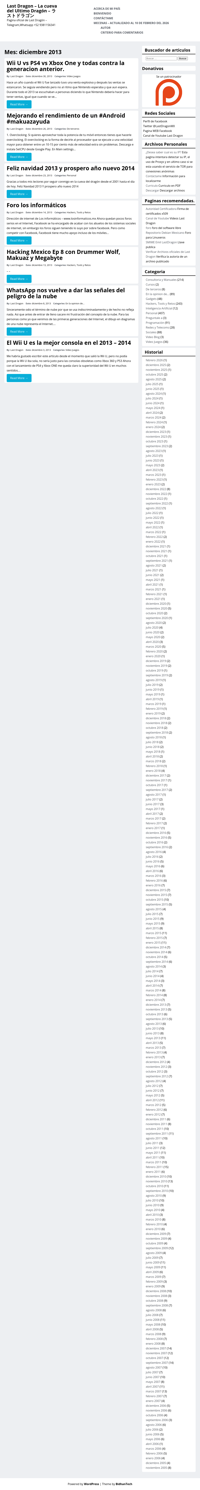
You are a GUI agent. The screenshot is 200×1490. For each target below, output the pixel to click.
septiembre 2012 (157, 1076)
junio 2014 (152, 976)
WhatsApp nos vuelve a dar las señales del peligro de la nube (66, 293)
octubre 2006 (154, 1415)
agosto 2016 (154, 852)
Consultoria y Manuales (161, 280)
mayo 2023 (153, 465)
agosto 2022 (154, 508)
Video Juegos (74, 76)
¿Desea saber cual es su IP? (163, 152)
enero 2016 (153, 885)
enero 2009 (153, 1286)
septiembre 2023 (157, 446)
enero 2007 (153, 1401)
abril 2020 (152, 642)
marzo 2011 (153, 1162)
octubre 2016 (154, 842)
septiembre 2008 (157, 1305)
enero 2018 (153, 771)
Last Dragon (16, 76)
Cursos (150, 284)
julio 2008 (152, 1315)
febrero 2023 (154, 479)
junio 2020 (152, 632)
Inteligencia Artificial (159, 308)
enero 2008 (153, 1344)
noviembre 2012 (156, 1067)
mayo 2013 (153, 1038)
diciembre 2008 (156, 1291)
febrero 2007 (154, 1396)
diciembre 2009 (156, 1234)
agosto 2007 (154, 1367)
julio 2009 (152, 1258)
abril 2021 (152, 584)
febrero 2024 (154, 422)
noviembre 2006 (156, 1410)
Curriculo (152, 186)
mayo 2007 (153, 1382)
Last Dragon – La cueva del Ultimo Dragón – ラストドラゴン (32, 10)
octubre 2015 (154, 900)
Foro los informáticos (36, 205)
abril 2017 (152, 814)
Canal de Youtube (157, 218)
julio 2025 (152, 384)
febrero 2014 (154, 995)
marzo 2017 (153, 818)
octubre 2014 (154, 957)
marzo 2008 (153, 1334)
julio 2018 (152, 742)
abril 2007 (152, 1387)
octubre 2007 (154, 1358)
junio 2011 (152, 1148)
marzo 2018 (153, 761)
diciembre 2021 (156, 546)
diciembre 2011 (156, 1119)
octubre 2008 (154, 1301)
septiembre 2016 (157, 847)
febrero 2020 (154, 651)
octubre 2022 (154, 499)
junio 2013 (152, 1033)
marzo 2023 (153, 475)
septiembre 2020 (157, 618)
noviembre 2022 (156, 494)
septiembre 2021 (157, 561)
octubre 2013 (154, 1014)
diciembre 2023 (156, 432)
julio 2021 (152, 570)
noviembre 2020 (156, 608)
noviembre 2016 (156, 838)
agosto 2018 (154, 737)
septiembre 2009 (157, 1248)
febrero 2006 (154, 1453)
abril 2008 (152, 1329)
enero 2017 (153, 828)
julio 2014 (152, 971)
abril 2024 (152, 413)
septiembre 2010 (157, 1191)
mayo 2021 (153, 580)
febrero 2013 (154, 1052)
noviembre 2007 (156, 1353)
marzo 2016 (153, 876)
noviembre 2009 (156, 1239)
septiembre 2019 (157, 675)
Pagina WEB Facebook (157, 131)
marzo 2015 (153, 933)
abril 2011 (152, 1157)
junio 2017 (152, 804)
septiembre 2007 (157, 1363)
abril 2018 (152, 756)
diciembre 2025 (156, 365)
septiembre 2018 (157, 732)
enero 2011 (153, 1172)
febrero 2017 (154, 823)
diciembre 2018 (156, 718)
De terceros (73, 128)
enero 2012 (153, 1114)
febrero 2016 (154, 880)
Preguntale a (154, 318)
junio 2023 (152, 460)
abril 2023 (152, 470)
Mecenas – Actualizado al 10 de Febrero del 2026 (131, 23)
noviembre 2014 (156, 952)
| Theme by (116, 1484)
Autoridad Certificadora (161, 209)
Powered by (84, 1484)
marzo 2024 (153, 417)
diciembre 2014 (156, 947)
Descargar (152, 190)
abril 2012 (152, 1100)
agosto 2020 (154, 623)
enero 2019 (153, 713)
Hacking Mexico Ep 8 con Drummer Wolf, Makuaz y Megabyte (63, 255)
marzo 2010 (153, 1219)
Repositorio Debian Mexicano (165, 233)
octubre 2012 (154, 1071)
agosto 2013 (154, 1024)
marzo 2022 (153, 532)
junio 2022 (152, 518)
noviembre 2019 (156, 666)
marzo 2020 (153, 647)
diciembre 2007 (156, 1348)
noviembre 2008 (156, 1296)
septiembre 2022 (157, 503)
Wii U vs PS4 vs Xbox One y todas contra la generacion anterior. (66, 66)
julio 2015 (152, 914)
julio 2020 (152, 627)
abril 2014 (152, 985)
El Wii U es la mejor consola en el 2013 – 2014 (69, 342)
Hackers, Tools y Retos (79, 212)
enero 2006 (153, 1458)
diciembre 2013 (156, 1005)
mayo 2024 (153, 408)
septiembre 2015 (157, 904)
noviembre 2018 (156, 723)
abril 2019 (152, 699)
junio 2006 (152, 1434)
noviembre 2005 (156, 1468)
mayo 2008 (153, 1324)
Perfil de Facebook (155, 121)
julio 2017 (152, 799)
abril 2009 (152, 1272)
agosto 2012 (154, 1081)
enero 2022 (153, 542)
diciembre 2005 (156, 1463)
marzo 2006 (153, 1449)
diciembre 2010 (156, 1176)
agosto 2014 (154, 966)
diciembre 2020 (156, 604)
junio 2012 (152, 1091)
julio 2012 (152, 1086)
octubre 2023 (154, 441)
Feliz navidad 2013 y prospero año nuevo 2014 (71, 168)
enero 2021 (153, 599)
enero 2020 (153, 656)
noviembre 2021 (156, 551)
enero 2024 (153, 427)
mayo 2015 (153, 923)
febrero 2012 (154, 1110)
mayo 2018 (153, 752)
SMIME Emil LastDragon (161, 242)
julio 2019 (152, 685)
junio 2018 (152, 747)
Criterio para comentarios (122, 32)
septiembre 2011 (157, 1133)
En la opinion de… (157, 294)
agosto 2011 (154, 1138)
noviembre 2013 (156, 1009)
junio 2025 (152, 389)
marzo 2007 (153, 1391)
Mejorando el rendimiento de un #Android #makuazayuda (66, 118)
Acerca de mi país (107, 9)
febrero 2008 (154, 1339)
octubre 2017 (154, 785)
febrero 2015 (154, 938)
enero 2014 (153, 1000)
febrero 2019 (154, 709)
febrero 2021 (154, 594)
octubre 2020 (154, 613)
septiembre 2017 (157, 790)
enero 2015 (153, 943)
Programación (155, 323)
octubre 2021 (154, 556)
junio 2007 (152, 1377)
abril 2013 (152, 1043)
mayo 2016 (153, 866)
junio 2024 (152, 403)
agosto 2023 (154, 451)
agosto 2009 (154, 1253)
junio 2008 (152, 1320)
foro (148, 228)
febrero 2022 (154, 537)
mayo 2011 (153, 1153)
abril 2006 (152, 1444)
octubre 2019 (154, 670)
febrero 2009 (154, 1281)
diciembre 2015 (156, 890)
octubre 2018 (154, 728)
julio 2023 (152, 456)
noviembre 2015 (156, 895)
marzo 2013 (153, 1048)
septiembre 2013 (157, 1019)
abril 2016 (152, 871)
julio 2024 (152, 398)
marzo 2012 (153, 1105)
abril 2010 (152, 1215)
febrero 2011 (154, 1167)
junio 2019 (152, 690)
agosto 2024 (154, 394)
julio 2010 (152, 1200)
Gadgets (151, 299)
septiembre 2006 (157, 1420)
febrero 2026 (154, 360)
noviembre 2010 (156, 1181)
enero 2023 (153, 484)
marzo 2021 (153, 589)
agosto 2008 (154, 1310)
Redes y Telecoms (157, 327)
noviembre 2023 (156, 436)
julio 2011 (152, 1143)
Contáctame (103, 18)
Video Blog (153, 337)
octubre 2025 (154, 374)
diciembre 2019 (156, 661)
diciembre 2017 (156, 775)
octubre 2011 (154, 1129)
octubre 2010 (154, 1186)
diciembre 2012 (156, 1062)
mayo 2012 (153, 1095)
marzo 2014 (153, 990)
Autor (105, 28)
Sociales (151, 332)
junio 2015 (152, 919)
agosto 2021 (154, 565)
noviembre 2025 (156, 370)
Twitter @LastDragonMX (159, 126)
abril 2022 (152, 527)
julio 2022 (152, 513)
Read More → (19, 104)
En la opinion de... (75, 303)
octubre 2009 (154, 1243)
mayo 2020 (153, 637)
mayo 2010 (153, 1210)
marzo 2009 (153, 1277)
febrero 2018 (154, 766)
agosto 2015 (154, 909)
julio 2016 (152, 857)
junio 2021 (152, 575)
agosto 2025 (154, 379)
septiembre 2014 (157, 962)
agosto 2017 (154, 795)
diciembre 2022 (156, 489)
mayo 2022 (153, 522)
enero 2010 (153, 1229)
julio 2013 (152, 1028)
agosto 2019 (154, 680)
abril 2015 (152, 928)
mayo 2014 (153, 981)
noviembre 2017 (156, 780)
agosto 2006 (154, 1425)
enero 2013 (153, 1057)
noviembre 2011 (156, 1124)
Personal (71, 175)
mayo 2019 (153, 694)
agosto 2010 (154, 1196)
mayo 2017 (153, 809)
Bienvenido (102, 13)
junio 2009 (152, 1262)
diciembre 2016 (156, 833)
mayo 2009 (153, 1267)
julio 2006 (152, 1429)
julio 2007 (152, 1372)
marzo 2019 (153, 704)
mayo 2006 (153, 1439)
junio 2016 (152, 861)
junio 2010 (152, 1205)
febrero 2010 (154, 1224)
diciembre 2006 (156, 1406)
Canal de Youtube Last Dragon (163, 136)
